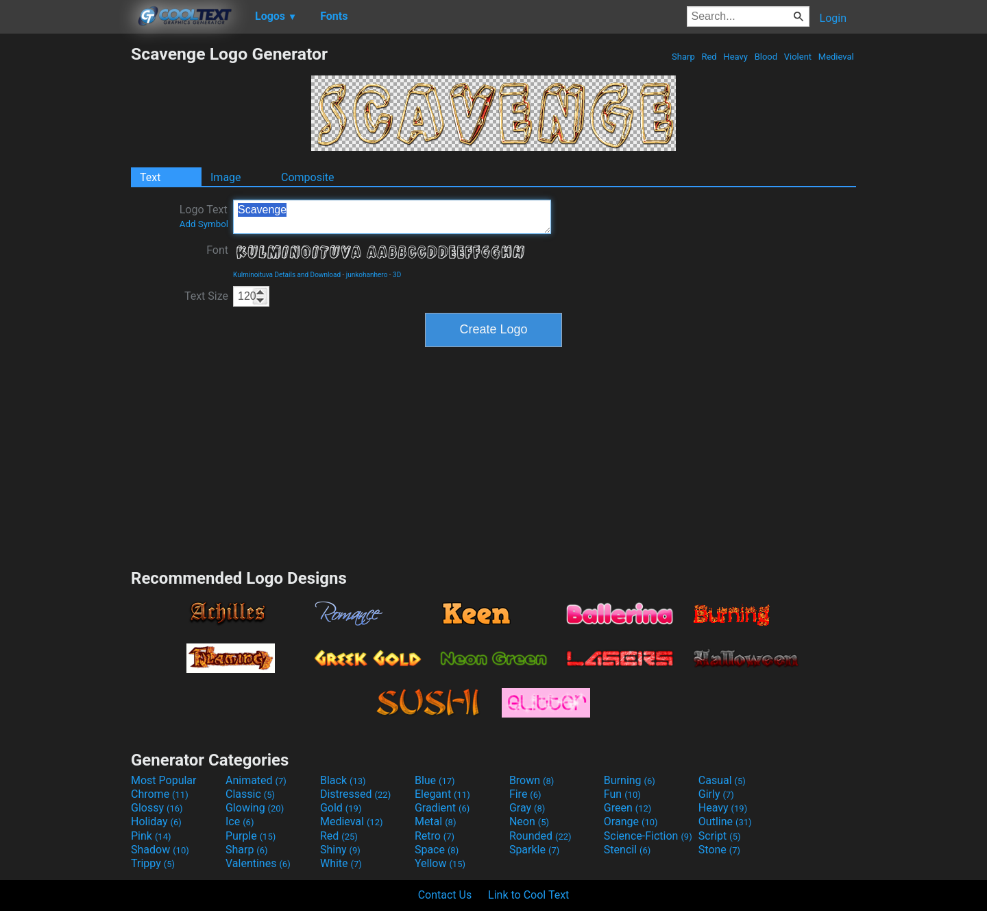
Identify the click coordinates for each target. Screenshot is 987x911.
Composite (307, 177)
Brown (531, 780)
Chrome (159, 794)
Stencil (627, 849)
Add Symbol (204, 224)
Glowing (255, 807)
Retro (434, 835)
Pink (151, 835)
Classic (250, 794)
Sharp (683, 56)
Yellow (440, 863)
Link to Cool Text (528, 894)
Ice (240, 821)
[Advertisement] (65, 250)
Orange (631, 821)
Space (437, 849)
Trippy (153, 863)
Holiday (156, 821)
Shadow (160, 849)
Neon (529, 821)
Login (833, 18)
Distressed (355, 794)
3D (397, 275)
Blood (765, 56)
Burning (629, 780)
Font (217, 250)
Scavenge (392, 217)
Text (150, 177)
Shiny (340, 849)
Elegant (442, 794)
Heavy (735, 56)
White (341, 863)
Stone (719, 849)
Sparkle (534, 849)
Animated (256, 780)
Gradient (442, 807)
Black (343, 780)
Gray (527, 807)
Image (225, 177)
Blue (435, 780)
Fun (622, 794)
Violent (798, 56)
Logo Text (204, 216)
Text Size (206, 296)
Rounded (540, 835)
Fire (525, 794)
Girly (716, 794)
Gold (341, 807)
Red (709, 56)
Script (719, 835)
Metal (435, 821)
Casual (722, 780)
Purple (251, 835)
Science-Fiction (648, 835)
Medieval (836, 56)
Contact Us (445, 894)
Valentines (258, 863)
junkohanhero (366, 275)
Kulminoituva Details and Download (287, 275)
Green (628, 807)
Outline (725, 821)
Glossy (157, 807)
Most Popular (164, 780)
